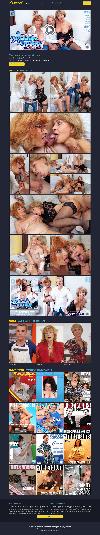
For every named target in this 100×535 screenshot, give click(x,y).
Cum (36, 61)
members (77, 3)
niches (35, 3)
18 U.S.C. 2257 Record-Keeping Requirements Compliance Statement (50, 526)
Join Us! (86, 3)
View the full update (17, 64)
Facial (40, 61)
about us (42, 3)
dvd (51, 3)
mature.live (58, 3)
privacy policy (67, 528)
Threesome (46, 61)
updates (28, 3)
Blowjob (31, 61)
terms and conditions (53, 528)
